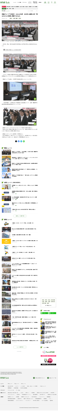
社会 (20, 18)
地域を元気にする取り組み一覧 (13, 392)
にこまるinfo (23, 386)
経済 (48, 303)
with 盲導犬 (52, 392)
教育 (46, 301)
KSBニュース (10, 383)
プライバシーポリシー (19, 400)
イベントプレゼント (30, 2)
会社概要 (17, 396)
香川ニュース (23, 383)
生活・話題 (15, 18)
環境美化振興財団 (11, 400)
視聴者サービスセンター (25, 396)
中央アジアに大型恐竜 (15, 6)
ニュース (14, 2)
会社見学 (18, 394)
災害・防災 (53, 301)
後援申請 (51, 400)
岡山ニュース (17, 383)
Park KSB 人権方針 (36, 400)
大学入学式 (8, 6)
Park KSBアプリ (42, 394)
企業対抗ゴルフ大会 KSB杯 (52, 394)
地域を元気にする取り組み (35, 2)
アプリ (52, 2)
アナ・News (18, 390)
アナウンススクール (11, 394)
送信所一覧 (19, 398)
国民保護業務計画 (38, 398)
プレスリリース (41, 396)
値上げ (27, 6)
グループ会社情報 (45, 400)
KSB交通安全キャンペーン (26, 394)
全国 (13, 8)
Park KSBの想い (34, 396)
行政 (43, 301)
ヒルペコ (16, 386)
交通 (49, 301)
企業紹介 (40, 2)
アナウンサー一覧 (11, 390)
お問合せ (55, 2)
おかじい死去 (22, 6)
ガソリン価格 (35, 6)
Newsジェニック (43, 386)
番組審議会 (48, 396)
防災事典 (33, 392)
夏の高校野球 (35, 394)
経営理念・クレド (11, 396)
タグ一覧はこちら (48, 305)
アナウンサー (24, 2)
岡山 (7, 8)
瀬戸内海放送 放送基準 (11, 398)
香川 (10, 8)
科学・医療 (44, 303)
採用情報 (45, 2)
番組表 (49, 2)
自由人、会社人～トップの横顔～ (32, 386)
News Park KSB (10, 386)
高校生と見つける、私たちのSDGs (42, 392)
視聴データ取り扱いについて (28, 398)
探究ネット (27, 392)
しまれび (21, 392)
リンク (50, 398)
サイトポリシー (28, 400)
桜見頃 (30, 6)
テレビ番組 (19, 2)
